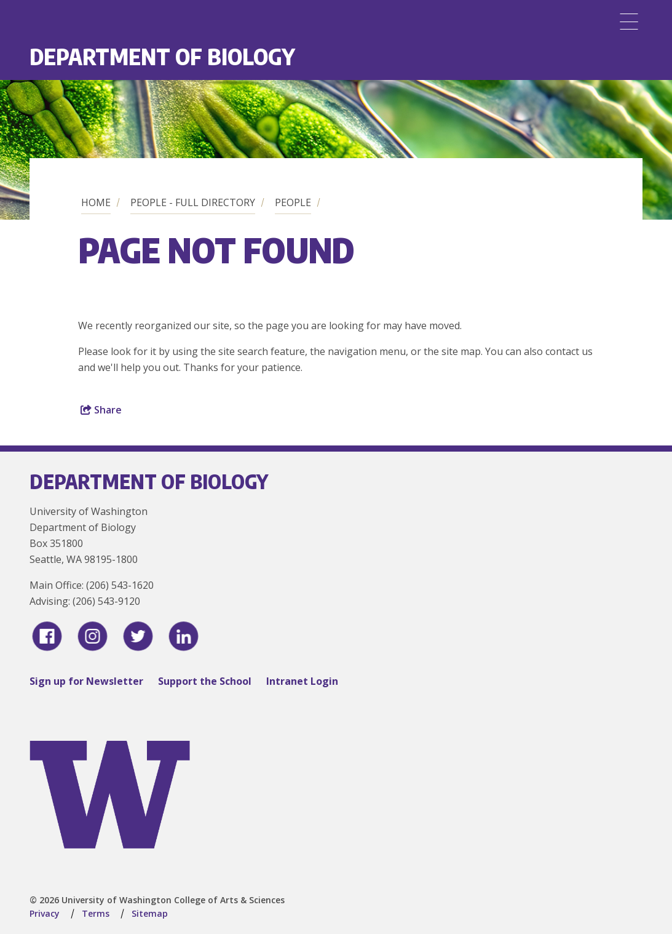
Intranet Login (302, 681)
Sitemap (150, 913)
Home (96, 202)
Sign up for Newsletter (86, 681)
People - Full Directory (192, 202)
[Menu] (628, 21)
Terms (95, 913)
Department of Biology (162, 56)
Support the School (204, 681)
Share (101, 410)
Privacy (45, 913)
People (293, 202)
